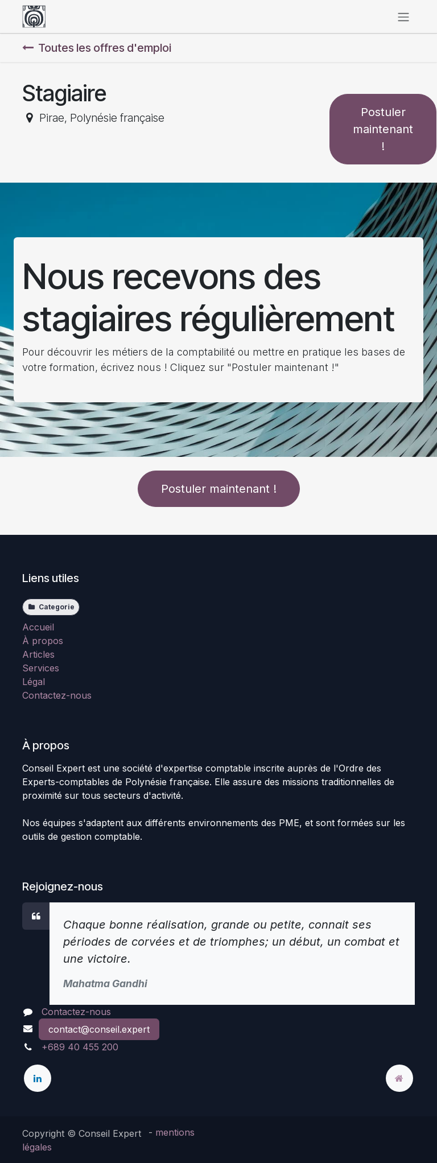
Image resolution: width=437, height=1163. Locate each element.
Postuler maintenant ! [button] (383, 129)
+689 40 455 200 (80, 1047)
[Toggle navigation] (403, 16)
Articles (38, 654)
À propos (42, 640)
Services (40, 668)
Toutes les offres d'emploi (96, 48)
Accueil (38, 627)
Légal (33, 681)
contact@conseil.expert (99, 1029)
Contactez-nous (57, 695)
